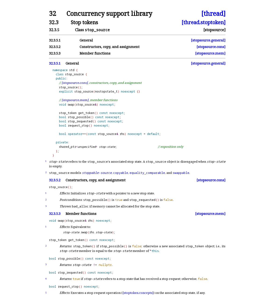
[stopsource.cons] (211, 46)
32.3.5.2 (54, 46)
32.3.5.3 (54, 53)
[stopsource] (214, 30)
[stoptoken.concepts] (138, 293)
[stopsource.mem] (210, 53)
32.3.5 (54, 30)
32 (52, 13)
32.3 (54, 22)
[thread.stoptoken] (203, 22)
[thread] (213, 13)
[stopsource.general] (208, 40)
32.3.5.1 (54, 40)
